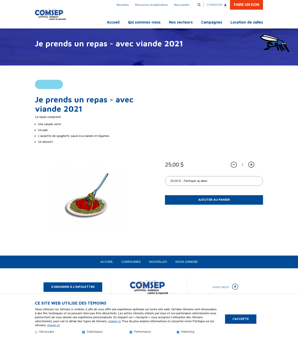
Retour (49, 90)
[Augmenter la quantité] (251, 171)
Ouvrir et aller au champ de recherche (199, 4)
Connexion (214, 5)
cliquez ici (114, 321)
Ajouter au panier (214, 206)
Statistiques (95, 332)
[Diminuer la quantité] (234, 171)
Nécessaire (46, 332)
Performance (142, 332)
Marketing (187, 332)
